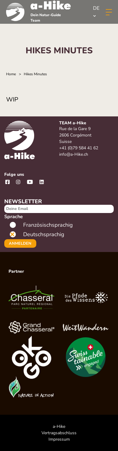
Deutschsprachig (43, 234)
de (96, 11)
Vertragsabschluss (59, 433)
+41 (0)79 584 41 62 (78, 148)
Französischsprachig (48, 225)
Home (11, 74)
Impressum (59, 439)
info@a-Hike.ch (73, 154)
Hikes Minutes (35, 74)
